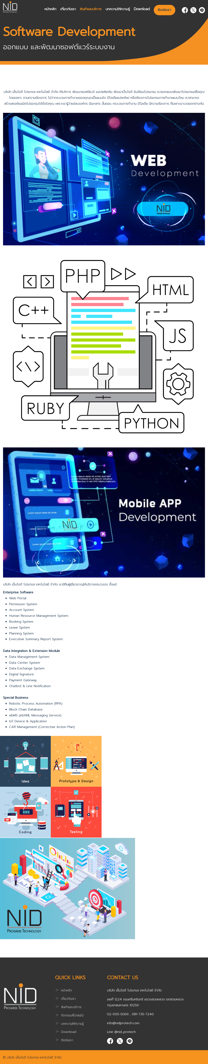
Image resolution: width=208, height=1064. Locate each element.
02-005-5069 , (119, 1014)
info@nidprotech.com (123, 1022)
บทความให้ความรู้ (118, 8)
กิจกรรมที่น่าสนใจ (72, 1015)
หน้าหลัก (50, 8)
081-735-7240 (143, 1014)
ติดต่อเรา (164, 9)
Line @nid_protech (121, 1031)
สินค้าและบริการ (91, 8)
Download (142, 8)
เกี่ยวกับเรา (68, 8)
